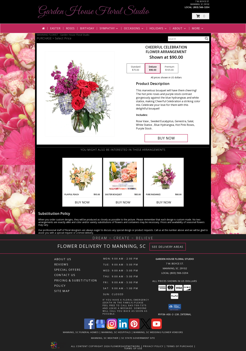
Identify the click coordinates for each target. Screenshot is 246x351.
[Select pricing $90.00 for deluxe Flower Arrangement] (152, 68)
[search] (206, 38)
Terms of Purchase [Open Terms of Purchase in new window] (180, 346)
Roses (70, 28)
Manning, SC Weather (105, 337)
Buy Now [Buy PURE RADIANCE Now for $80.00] (163, 202)
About (179, 28)
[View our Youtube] (156, 328)
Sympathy (109, 28)
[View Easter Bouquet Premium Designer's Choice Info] (123, 175)
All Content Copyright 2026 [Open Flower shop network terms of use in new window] (90, 346)
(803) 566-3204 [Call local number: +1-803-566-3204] (201, 7)
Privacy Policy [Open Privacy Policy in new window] (153, 346)
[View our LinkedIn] (123, 328)
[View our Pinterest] (134, 328)
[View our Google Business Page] (100, 328)
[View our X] (145, 328)
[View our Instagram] (112, 328)
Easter (55, 28)
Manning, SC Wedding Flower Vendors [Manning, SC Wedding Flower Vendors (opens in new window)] (158, 332)
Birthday (87, 28)
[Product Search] (185, 38)
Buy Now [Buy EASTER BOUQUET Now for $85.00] (123, 202)
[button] (200, 16)
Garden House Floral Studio (93, 11)
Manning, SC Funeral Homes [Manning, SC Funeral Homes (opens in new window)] (81, 332)
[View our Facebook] (89, 328)
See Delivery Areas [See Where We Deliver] (167, 247)
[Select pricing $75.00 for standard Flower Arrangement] (136, 68)
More (198, 28)
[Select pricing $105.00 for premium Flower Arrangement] (169, 68)
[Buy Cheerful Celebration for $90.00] (166, 138)
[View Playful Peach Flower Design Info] (82, 175)
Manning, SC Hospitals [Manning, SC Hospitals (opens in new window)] (116, 332)
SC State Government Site (138, 337)
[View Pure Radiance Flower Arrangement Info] (164, 176)
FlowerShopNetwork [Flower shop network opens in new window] (125, 346)
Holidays (158, 28)
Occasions (134, 28)
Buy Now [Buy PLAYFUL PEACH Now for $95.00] (82, 202)
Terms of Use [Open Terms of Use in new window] (133, 348)
